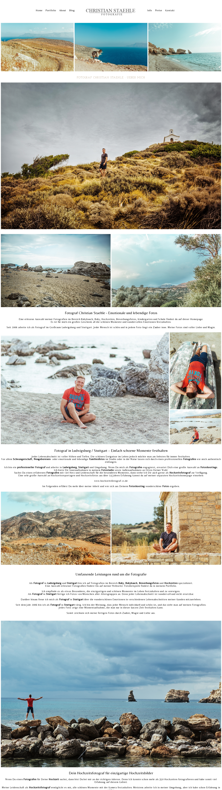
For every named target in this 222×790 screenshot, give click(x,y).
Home (39, 10)
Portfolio (50, 10)
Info (149, 10)
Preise (158, 10)
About (62, 10)
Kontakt (170, 10)
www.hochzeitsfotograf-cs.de (111, 480)
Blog (72, 10)
